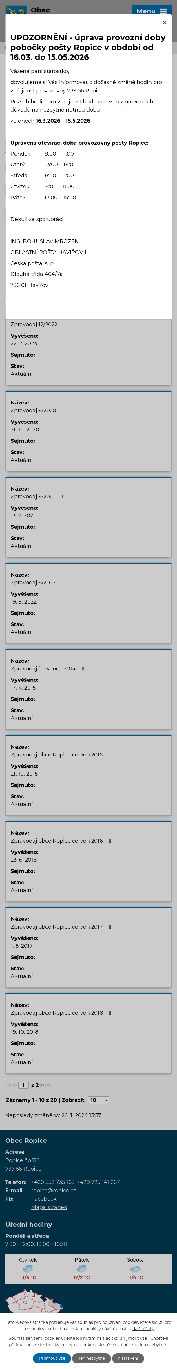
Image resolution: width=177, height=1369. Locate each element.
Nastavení (128, 1358)
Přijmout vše (52, 1358)
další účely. (143, 1328)
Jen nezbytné (91, 1358)
